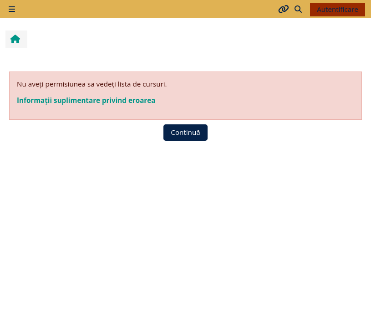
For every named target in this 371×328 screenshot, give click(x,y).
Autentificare (337, 9)
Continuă (185, 132)
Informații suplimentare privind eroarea (86, 100)
